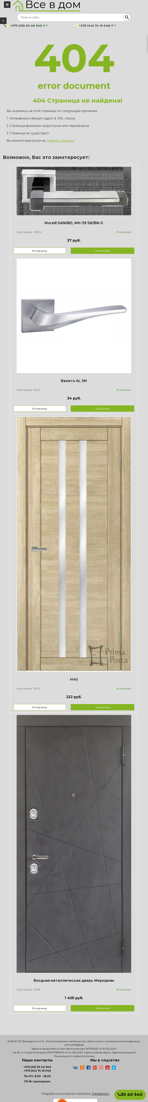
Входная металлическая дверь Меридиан (73, 980)
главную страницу (60, 141)
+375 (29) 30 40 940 (37, 1067)
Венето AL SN (74, 381)
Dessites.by (100, 1094)
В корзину (40, 250)
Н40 (74, 679)
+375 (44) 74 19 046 (37, 1070)
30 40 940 (130, 1094)
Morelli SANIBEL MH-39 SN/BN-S (74, 223)
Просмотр (102, 250)
